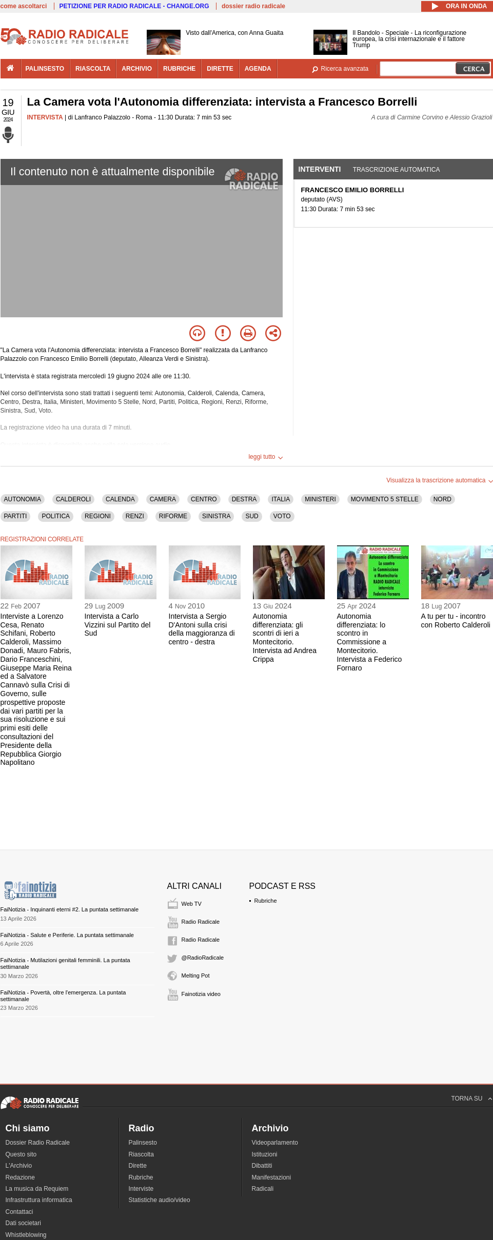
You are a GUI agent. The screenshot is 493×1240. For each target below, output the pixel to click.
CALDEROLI (73, 499)
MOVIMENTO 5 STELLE (385, 499)
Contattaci (19, 1211)
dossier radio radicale (253, 6)
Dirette (138, 1165)
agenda (258, 68)
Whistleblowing (26, 1234)
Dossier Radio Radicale (38, 1142)
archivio (137, 68)
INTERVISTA (45, 117)
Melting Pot (196, 975)
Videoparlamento (275, 1142)
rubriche (179, 68)
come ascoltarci (24, 6)
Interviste (141, 1188)
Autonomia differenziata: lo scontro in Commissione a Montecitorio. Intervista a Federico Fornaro (369, 642)
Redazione (20, 1177)
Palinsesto (143, 1142)
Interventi (320, 169)
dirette (220, 68)
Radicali (263, 1188)
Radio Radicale (201, 922)
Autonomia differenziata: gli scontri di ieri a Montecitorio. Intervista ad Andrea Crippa (285, 637)
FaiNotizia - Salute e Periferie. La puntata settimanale (67, 935)
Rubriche (265, 901)
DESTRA (244, 499)
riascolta (92, 68)
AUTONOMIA (22, 499)
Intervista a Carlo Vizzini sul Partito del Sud (118, 625)
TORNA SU (466, 1098)
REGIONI (98, 516)
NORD (442, 499)
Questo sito (21, 1154)
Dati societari (23, 1223)
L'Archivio (19, 1165)
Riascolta (141, 1154)
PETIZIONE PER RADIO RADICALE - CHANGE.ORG (134, 6)
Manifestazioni (271, 1177)
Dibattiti (262, 1165)
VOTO (282, 516)
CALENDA (120, 499)
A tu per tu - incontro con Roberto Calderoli (455, 620)
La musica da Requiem (37, 1188)
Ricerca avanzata (345, 68)
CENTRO (204, 499)
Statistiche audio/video (159, 1200)
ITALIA (280, 499)
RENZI (135, 516)
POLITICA (56, 516)
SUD (251, 516)
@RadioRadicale (203, 957)
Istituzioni (265, 1154)
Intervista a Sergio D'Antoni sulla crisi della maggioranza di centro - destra (202, 629)
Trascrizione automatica (396, 169)
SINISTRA (216, 516)
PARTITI (15, 516)
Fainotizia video (201, 994)
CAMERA (163, 499)
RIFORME (173, 516)
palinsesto (45, 68)
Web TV (192, 904)
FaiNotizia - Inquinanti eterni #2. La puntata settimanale (70, 909)
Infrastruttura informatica (39, 1200)
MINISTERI (320, 499)
